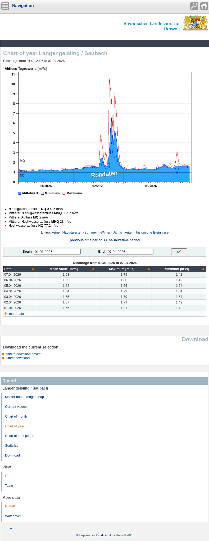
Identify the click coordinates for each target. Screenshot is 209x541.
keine (56, 232)
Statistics (11, 446)
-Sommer (90, 232)
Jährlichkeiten (123, 232)
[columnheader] (19, 269)
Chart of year (14, 426)
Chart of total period (19, 436)
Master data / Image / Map (24, 397)
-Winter (105, 232)
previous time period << (88, 240)
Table (9, 486)
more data (16, 314)
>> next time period (124, 240)
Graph (9, 476)
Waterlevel (13, 516)
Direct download (18, 358)
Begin (27, 251)
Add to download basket (23, 354)
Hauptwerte (71, 232)
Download (12, 455)
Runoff (10, 506)
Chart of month (16, 416)
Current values (16, 407)
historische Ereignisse (152, 232)
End (101, 251)
